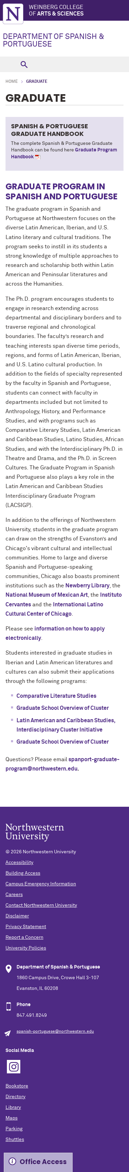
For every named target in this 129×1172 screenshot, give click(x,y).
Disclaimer (17, 916)
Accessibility (19, 862)
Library (13, 1107)
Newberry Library (87, 585)
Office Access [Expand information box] (43, 1161)
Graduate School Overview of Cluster (63, 708)
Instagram (13, 1066)
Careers (14, 894)
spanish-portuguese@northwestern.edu (55, 1032)
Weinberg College (79, 10)
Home (12, 82)
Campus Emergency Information (41, 884)
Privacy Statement (26, 926)
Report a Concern (24, 937)
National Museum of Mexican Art (47, 595)
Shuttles (15, 1139)
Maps (12, 1118)
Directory (15, 1096)
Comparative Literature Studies (56, 696)
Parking (14, 1128)
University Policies (26, 948)
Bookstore (17, 1086)
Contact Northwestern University (41, 905)
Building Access (23, 873)
